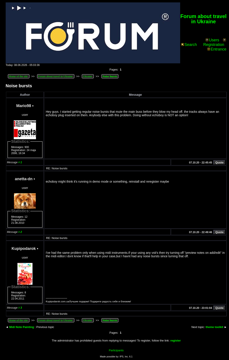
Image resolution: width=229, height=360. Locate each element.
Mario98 (23, 106)
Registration (214, 43)
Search (189, 44)
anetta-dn (23, 179)
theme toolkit (214, 327)
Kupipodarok (24, 248)
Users (212, 40)
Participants (116, 350)
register (175, 340)
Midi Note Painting (21, 327)
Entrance (216, 49)
